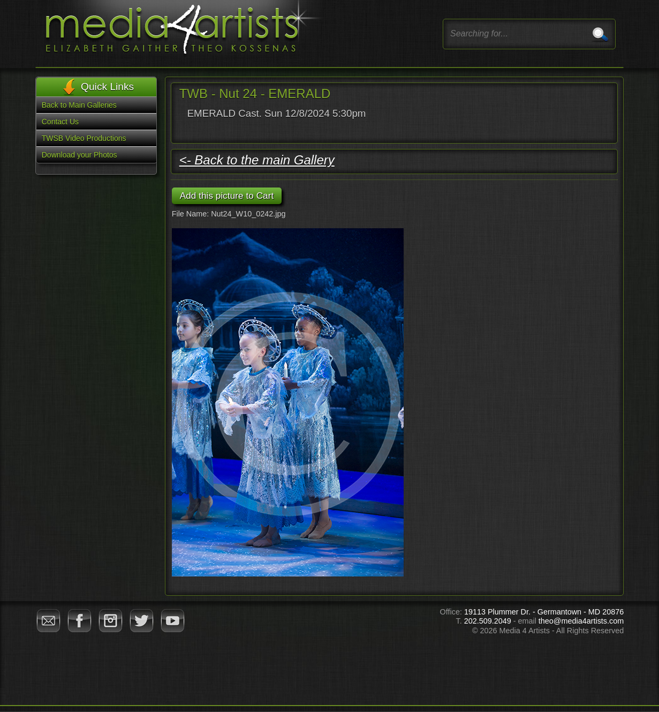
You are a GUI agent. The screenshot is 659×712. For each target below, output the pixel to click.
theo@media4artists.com (581, 621)
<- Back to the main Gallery (257, 160)
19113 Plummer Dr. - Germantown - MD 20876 (544, 612)
